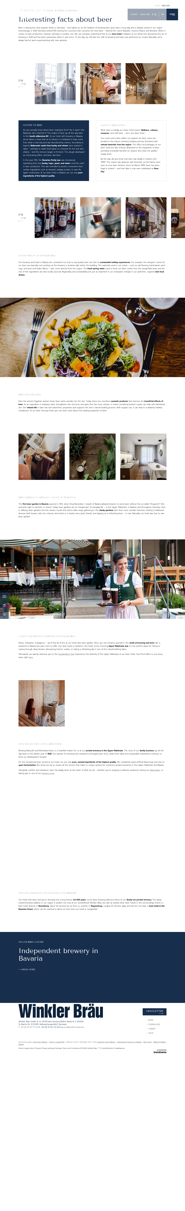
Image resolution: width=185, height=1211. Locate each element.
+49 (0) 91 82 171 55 (29, 1191)
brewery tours (48, 877)
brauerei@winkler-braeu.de (72, 1191)
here (31, 761)
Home (158, 110)
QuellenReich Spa (66, 758)
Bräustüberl (155, 874)
